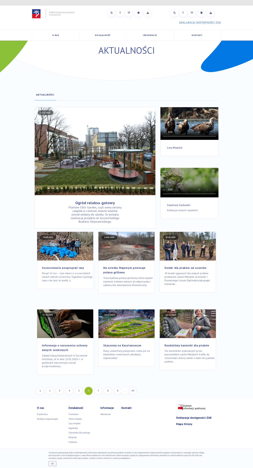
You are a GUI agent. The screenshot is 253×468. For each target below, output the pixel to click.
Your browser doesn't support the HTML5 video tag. (189, 123)
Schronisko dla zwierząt (79, 432)
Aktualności (45, 94)
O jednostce (42, 414)
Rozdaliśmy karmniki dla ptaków (187, 345)
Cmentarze (73, 414)
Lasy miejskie (75, 423)
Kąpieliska (73, 428)
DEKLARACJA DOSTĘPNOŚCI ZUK (200, 22)
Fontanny (73, 442)
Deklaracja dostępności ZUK (194, 418)
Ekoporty (73, 437)
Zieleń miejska (75, 419)
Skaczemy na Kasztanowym (122, 345)
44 (132, 390)
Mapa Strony (184, 424)
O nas (55, 35)
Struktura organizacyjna (47, 419)
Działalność (103, 35)
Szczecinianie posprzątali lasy (63, 268)
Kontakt (197, 35)
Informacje (150, 35)
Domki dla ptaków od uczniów (186, 268)
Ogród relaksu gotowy (95, 202)
